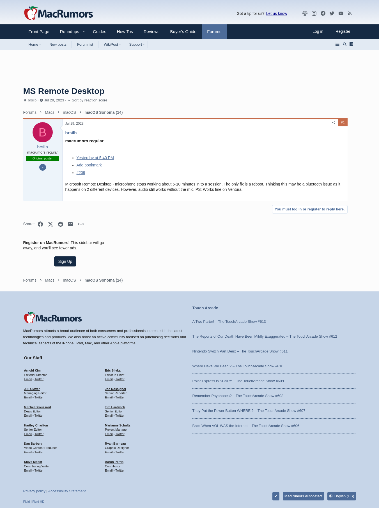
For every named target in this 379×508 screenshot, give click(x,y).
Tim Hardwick (115, 375)
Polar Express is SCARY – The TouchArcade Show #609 (238, 349)
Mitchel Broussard (37, 375)
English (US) (341, 464)
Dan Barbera (33, 411)
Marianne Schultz (117, 393)
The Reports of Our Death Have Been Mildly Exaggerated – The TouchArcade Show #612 (264, 304)
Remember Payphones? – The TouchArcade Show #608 (238, 363)
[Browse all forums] (337, 44)
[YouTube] (341, 13)
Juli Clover (32, 356)
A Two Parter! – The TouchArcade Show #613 (229, 289)
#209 (81, 172)
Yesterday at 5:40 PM (95, 158)
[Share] (252, 122)
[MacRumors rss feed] (350, 13)
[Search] (344, 44)
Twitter (39, 347)
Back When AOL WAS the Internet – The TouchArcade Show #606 (246, 393)
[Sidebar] (352, 44)
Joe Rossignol (115, 356)
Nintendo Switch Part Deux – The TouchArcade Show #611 (240, 319)
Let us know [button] (276, 13)
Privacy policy (34, 459)
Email (28, 347)
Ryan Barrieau (115, 411)
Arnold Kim (32, 338)
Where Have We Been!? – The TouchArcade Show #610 (237, 334)
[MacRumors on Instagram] (314, 13)
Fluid (26, 469)
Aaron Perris (114, 429)
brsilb (32, 100)
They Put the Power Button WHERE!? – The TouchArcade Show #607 (249, 379)
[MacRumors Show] (305, 13)
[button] (67, 31)
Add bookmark (89, 165)
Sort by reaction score (89, 100)
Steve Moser (33, 429)
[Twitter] (332, 13)
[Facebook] (323, 13)
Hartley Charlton (36, 393)
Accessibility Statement (67, 459)
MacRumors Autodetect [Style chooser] (303, 464)
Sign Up (314, 144)
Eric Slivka (113, 338)
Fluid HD (38, 469)
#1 (261, 123)
